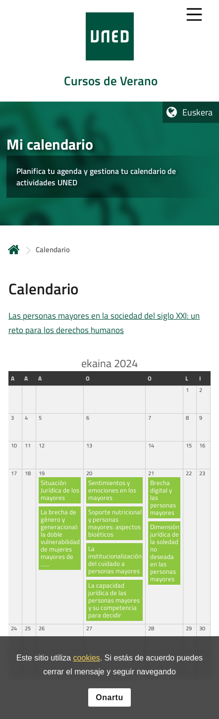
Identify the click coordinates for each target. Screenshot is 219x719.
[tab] (109, 51)
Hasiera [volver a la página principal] (14, 249)
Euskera (197, 112)
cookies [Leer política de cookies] (86, 660)
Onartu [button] (109, 699)
